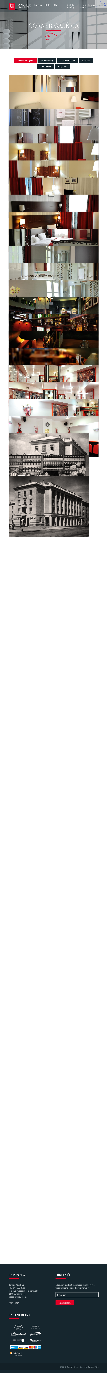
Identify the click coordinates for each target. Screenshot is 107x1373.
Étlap (55, 5)
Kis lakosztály (47, 60)
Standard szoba (68, 60)
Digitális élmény (70, 6)
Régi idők (62, 66)
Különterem (45, 66)
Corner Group (72, 1367)
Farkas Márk (93, 1367)
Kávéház (38, 5)
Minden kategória (25, 60)
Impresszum (14, 1303)
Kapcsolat (92, 5)
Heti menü (83, 6)
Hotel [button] (48, 5)
